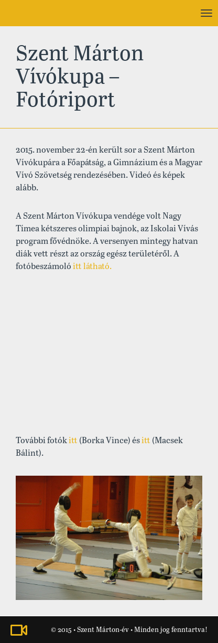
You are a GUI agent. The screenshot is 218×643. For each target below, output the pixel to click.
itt (73, 440)
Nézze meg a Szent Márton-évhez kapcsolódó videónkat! (18, 630)
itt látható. (92, 266)
